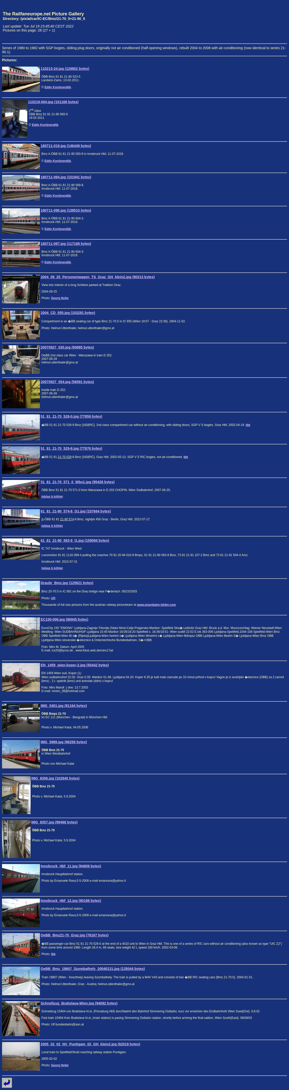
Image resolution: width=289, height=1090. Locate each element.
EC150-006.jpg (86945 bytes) (64, 619)
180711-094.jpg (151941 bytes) (66, 177)
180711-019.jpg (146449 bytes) (66, 146)
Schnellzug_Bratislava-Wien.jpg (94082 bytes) (79, 1003)
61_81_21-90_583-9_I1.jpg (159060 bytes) (75, 540)
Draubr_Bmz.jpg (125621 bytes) (67, 583)
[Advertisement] (263, 22)
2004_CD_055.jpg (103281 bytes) (68, 313)
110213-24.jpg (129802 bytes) (65, 69)
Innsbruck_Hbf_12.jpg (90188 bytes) (71, 901)
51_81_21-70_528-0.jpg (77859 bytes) (71, 416)
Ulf (53, 598)
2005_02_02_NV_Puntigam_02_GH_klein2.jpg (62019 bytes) (90, 1044)
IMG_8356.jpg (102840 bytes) (55, 778)
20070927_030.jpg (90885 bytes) (67, 347)
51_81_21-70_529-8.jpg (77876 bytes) (71, 448)
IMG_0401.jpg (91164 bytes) (64, 706)
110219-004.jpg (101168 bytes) (53, 102)
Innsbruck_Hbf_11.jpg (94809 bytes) (71, 866)
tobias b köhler (52, 496)
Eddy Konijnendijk (57, 87)
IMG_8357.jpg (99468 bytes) (54, 822)
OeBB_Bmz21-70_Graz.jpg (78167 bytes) (74, 935)
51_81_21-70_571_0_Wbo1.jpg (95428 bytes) (78, 482)
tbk (248, 425)
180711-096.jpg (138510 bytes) (66, 210)
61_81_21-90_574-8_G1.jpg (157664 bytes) (76, 511)
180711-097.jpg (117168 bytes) (66, 244)
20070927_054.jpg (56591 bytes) (67, 382)
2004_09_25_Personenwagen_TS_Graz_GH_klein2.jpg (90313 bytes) (98, 277)
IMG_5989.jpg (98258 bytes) (64, 742)
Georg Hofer (60, 298)
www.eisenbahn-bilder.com (156, 605)
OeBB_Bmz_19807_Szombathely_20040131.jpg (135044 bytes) (93, 969)
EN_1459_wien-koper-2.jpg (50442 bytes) (75, 665)
